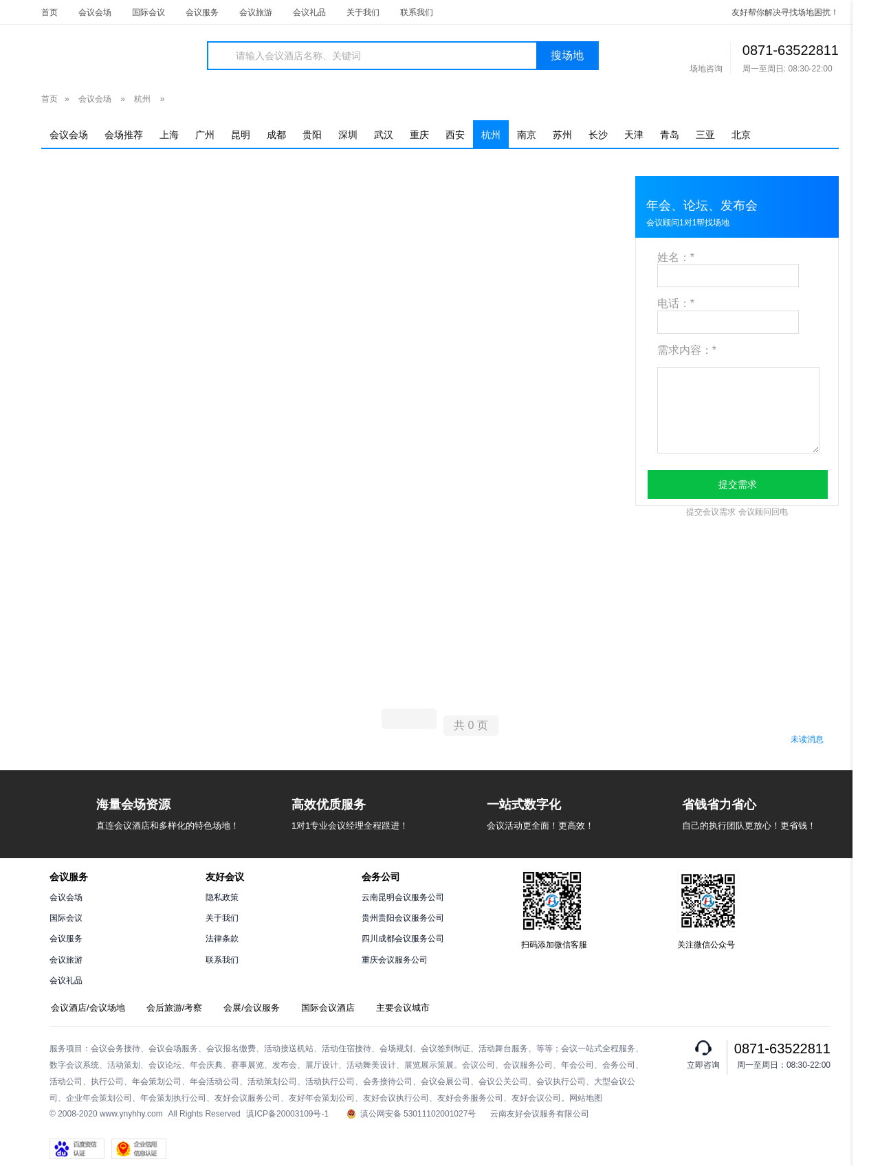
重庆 (419, 134)
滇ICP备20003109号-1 (287, 1114)
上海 (169, 134)
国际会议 (148, 12)
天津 (634, 134)
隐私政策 (222, 897)
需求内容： (686, 350)
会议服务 (202, 12)
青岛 (669, 134)
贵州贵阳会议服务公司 (403, 918)
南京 (526, 134)
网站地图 (585, 1098)
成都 (276, 134)
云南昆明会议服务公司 (403, 897)
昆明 (240, 134)
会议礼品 (309, 12)
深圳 (348, 134)
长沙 (598, 134)
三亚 (705, 134)
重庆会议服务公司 (395, 960)
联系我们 (416, 12)
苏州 (562, 134)
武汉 (383, 134)
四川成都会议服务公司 (403, 938)
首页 (49, 12)
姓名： (675, 257)
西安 (455, 134)
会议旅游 (255, 12)
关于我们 (363, 12)
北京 (741, 134)
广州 (204, 134)
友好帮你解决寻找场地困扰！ (785, 12)
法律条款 (222, 938)
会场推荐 (123, 134)
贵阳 (312, 134)
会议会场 (94, 12)
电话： (675, 303)
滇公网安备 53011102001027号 (411, 1114)
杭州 (142, 99)
